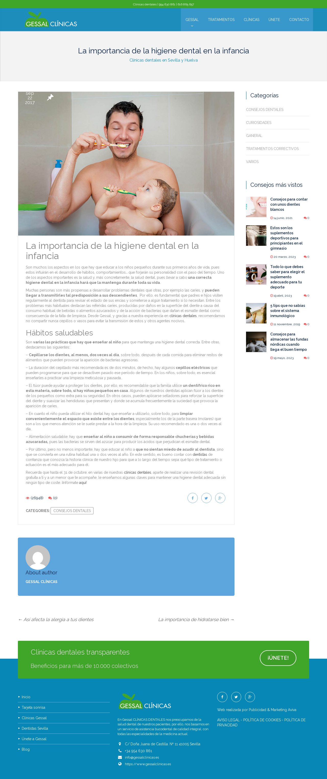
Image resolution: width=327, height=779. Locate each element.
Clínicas (251, 20)
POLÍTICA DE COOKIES (262, 702)
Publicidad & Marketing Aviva (272, 691)
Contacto (299, 20)
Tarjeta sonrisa (33, 689)
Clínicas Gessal (34, 699)
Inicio (26, 679)
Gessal (192, 21)
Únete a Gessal (34, 720)
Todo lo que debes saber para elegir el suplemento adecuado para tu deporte (287, 277)
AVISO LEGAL (228, 702)
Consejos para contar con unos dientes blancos (289, 204)
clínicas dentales (183, 316)
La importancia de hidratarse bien (196, 601)
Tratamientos (221, 20)
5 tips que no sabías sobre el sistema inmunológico (287, 311)
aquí (82, 483)
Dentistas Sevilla (35, 710)
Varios (252, 162)
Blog (26, 731)
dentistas (200, 454)
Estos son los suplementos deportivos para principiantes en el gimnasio (286, 238)
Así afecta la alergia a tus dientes (56, 601)
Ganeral (254, 136)
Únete (274, 20)
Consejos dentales (72, 511)
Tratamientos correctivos (272, 149)
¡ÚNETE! (277, 640)
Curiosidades (258, 123)
